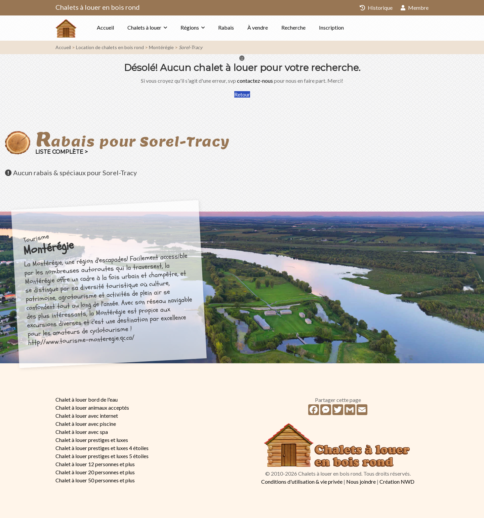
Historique (376, 7)
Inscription (331, 27)
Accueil (105, 27)
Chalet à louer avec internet (86, 415)
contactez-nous (255, 80)
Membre (415, 7)
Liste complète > (61, 152)
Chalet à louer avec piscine (85, 423)
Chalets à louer (144, 27)
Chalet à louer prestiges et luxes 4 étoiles (102, 448)
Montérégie (161, 47)
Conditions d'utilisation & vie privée (301, 481)
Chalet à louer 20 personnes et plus (95, 472)
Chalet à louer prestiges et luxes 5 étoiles (102, 456)
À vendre (257, 27)
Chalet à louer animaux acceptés (92, 407)
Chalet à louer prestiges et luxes (91, 440)
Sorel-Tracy (190, 47)
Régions (189, 27)
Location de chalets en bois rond (110, 47)
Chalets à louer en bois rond (97, 7)
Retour (242, 94)
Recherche (293, 27)
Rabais (226, 27)
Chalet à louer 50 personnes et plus (95, 480)
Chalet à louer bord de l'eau (86, 399)
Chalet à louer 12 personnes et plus (95, 464)
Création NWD (396, 481)
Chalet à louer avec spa (81, 432)
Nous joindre (361, 481)
